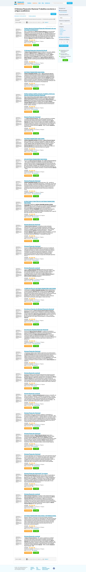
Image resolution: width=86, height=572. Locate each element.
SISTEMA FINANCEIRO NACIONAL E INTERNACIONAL (40, 515)
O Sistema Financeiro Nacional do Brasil (35, 50)
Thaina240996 (37, 405)
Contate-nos (47, 3)
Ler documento (28, 45)
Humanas (61, 28)
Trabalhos (29, 3)
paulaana (35, 151)
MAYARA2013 (36, 86)
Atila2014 (36, 365)
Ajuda (37, 568)
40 (43, 22)
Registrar (65, 60)
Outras (60, 34)
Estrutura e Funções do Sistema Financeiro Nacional (39, 309)
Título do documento (63, 10)
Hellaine (35, 550)
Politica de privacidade (45, 568)
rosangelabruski (37, 425)
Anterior (24, 22)
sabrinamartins (37, 343)
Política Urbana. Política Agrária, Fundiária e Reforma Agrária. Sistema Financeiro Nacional (39, 94)
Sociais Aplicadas (62, 30)
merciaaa (36, 238)
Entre (39, 3)
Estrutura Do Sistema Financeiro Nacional (36, 329)
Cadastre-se (34, 3)
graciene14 (36, 173)
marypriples (36, 216)
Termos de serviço (45, 569)
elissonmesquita (36, 64)
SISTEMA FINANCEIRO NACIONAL (34, 72)
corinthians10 (36, 528)
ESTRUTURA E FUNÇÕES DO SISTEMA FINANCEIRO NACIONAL (39, 202)
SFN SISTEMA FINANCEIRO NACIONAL (35, 159)
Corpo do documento (63, 12)
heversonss (35, 109)
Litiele (34, 508)
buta (35, 42)
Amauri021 (36, 260)
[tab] (65, 37)
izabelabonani (37, 465)
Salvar (36, 45)
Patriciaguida (36, 301)
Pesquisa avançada (64, 45)
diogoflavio (36, 321)
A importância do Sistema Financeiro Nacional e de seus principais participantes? (40, 29)
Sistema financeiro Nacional (32, 224)
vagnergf (35, 385)
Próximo (46, 22)
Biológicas (61, 31)
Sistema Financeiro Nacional (32, 117)
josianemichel (37, 280)
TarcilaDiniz (35, 446)
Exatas (60, 33)
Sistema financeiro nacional (32, 268)
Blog (43, 3)
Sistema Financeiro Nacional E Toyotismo (36, 473)
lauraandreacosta (37, 193)
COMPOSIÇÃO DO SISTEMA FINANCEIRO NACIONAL (40, 288)
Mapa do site (44, 567)
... (41, 22)
